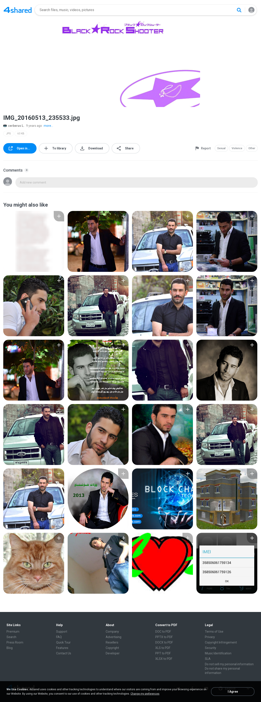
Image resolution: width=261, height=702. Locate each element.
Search (11, 637)
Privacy (210, 637)
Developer (113, 653)
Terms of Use (214, 631)
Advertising (113, 637)
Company (112, 631)
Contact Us (63, 653)
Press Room (15, 642)
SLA (208, 658)
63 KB (20, 133)
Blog (10, 648)
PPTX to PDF (164, 637)
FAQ (59, 637)
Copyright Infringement (221, 642)
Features (62, 648)
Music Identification (218, 653)
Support (61, 631)
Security (210, 648)
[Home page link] (18, 10)
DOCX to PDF (164, 642)
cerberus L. (13, 125)
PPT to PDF (163, 653)
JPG (8, 133)
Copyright (112, 648)
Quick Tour (63, 642)
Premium (13, 631)
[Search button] (239, 10)
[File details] (33, 241)
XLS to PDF (162, 648)
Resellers (112, 642)
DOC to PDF (163, 631)
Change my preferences (144, 693)
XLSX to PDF (163, 658)
